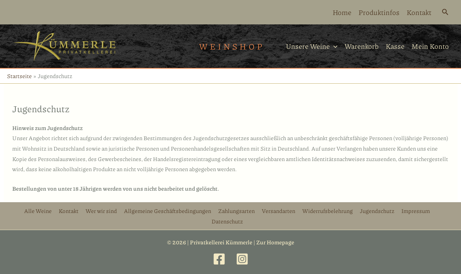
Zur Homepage (275, 242)
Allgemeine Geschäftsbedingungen (167, 211)
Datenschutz (227, 221)
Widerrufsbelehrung (327, 211)
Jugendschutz (377, 211)
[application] (333, 46)
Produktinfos (379, 12)
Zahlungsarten (236, 211)
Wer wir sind (101, 211)
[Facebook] (219, 259)
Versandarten (278, 211)
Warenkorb (361, 46)
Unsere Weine (311, 46)
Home (342, 12)
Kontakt (419, 12)
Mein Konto (430, 46)
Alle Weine (38, 211)
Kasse (395, 46)
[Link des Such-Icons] (445, 12)
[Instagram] (242, 259)
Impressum (415, 211)
